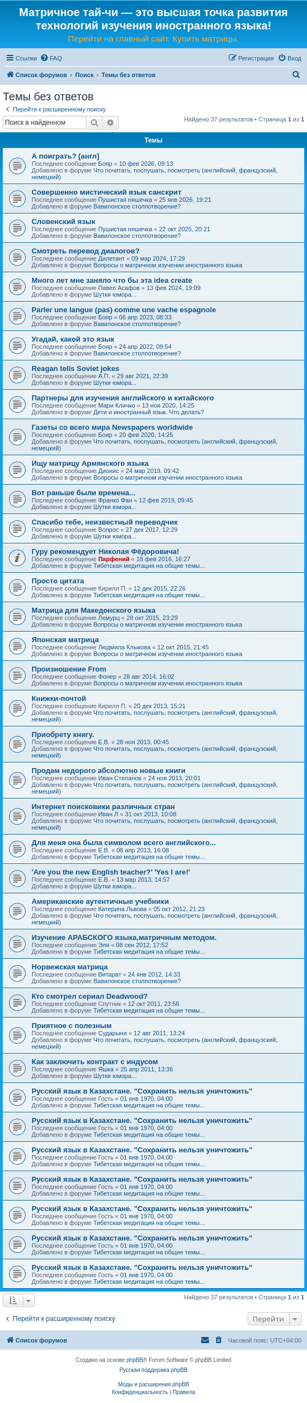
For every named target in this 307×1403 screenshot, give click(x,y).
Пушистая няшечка (125, 199)
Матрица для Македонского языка (94, 610)
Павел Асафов (119, 287)
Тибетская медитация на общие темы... (148, 565)
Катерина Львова (122, 909)
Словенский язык (63, 221)
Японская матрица (65, 640)
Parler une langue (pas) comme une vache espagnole (124, 310)
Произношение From (69, 669)
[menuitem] (51, 58)
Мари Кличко (116, 405)
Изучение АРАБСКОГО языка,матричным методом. (124, 937)
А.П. (104, 376)
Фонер (107, 676)
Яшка (106, 1069)
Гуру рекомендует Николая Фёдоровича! (105, 551)
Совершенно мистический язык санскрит (106, 192)
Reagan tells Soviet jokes (75, 368)
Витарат (109, 974)
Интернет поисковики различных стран (103, 806)
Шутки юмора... (114, 294)
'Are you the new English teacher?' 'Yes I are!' (111, 872)
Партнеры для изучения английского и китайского (123, 398)
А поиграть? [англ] (65, 156)
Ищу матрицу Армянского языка (90, 463)
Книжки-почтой (59, 698)
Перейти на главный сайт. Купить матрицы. (153, 38)
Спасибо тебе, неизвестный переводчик (105, 522)
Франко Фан (115, 500)
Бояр (105, 163)
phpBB (134, 1360)
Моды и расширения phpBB (153, 1384)
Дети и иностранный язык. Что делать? (148, 412)
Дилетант (111, 258)
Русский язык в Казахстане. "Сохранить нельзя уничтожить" (142, 1091)
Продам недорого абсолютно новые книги (109, 770)
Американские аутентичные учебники (100, 901)
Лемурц (109, 617)
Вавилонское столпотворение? (137, 206)
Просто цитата (58, 581)
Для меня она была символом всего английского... (124, 842)
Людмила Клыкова (124, 647)
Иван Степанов (119, 778)
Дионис (108, 470)
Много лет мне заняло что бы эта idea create (112, 280)
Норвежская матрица (70, 967)
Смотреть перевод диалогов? (86, 251)
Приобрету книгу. (63, 734)
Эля (103, 945)
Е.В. (104, 742)
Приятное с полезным (72, 1025)
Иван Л (108, 814)
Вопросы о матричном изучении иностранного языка (167, 265)
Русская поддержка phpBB (153, 1370)
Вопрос (108, 529)
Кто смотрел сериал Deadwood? (90, 996)
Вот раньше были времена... (83, 493)
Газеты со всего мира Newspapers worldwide (112, 427)
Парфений (114, 559)
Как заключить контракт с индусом (95, 1062)
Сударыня (112, 1033)
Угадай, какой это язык (73, 339)
